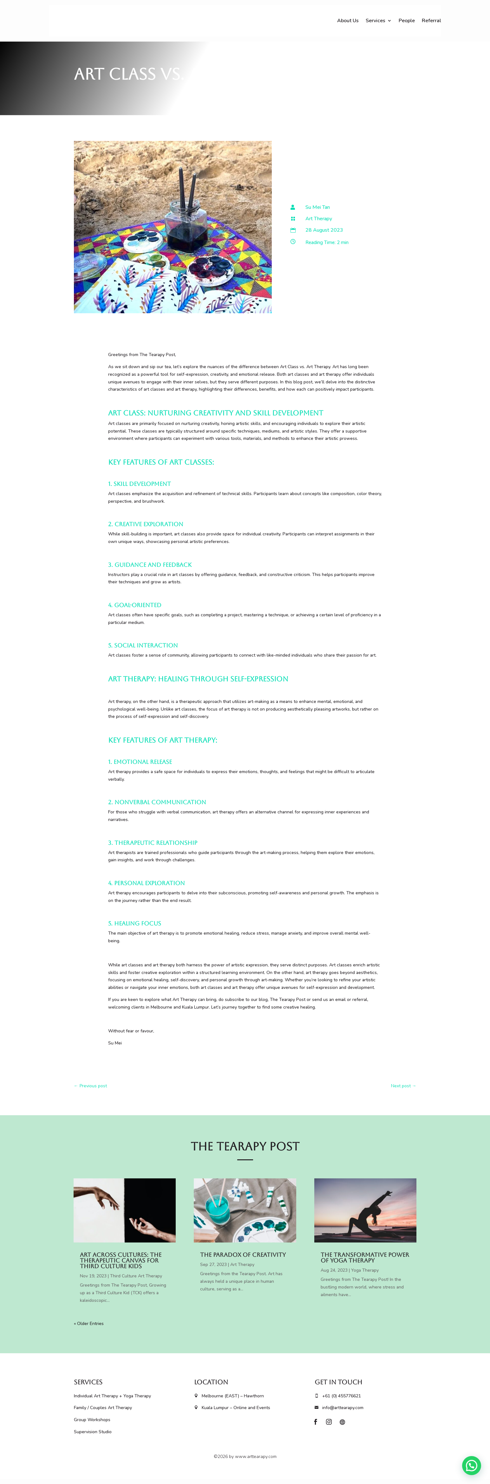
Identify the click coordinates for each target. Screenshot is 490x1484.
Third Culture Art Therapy (136, 1281)
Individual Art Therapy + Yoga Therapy (112, 1401)
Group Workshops (93, 1425)
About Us (348, 20)
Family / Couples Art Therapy (103, 1413)
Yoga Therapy (365, 1275)
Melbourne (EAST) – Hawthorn (229, 1401)
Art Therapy (318, 223)
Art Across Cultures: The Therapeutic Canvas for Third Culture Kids (120, 1265)
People (407, 20)
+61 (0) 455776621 (338, 1401)
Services (375, 20)
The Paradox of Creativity (243, 1259)
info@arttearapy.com (339, 1413)
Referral (431, 20)
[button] (471, 1465)
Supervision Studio (93, 1437)
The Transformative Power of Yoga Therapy (365, 1262)
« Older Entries (89, 1328)
